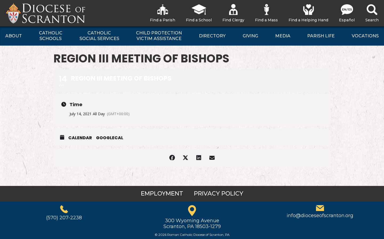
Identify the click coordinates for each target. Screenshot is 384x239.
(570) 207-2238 (64, 218)
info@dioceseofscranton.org (320, 215)
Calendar (80, 138)
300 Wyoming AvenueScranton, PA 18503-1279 (192, 223)
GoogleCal (109, 138)
